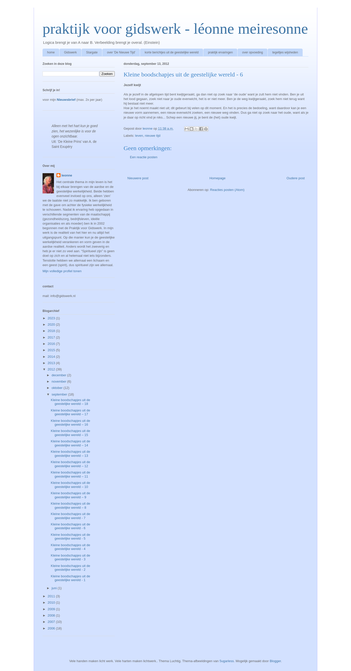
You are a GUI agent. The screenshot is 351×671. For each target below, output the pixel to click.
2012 (52, 369)
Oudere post (295, 178)
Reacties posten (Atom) (227, 190)
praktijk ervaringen (220, 52)
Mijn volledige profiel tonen (62, 271)
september (60, 394)
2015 (52, 350)
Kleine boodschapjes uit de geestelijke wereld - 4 (70, 547)
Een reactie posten (143, 157)
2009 (52, 609)
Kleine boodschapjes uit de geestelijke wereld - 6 (70, 526)
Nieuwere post (137, 178)
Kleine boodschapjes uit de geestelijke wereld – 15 (70, 433)
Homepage (217, 178)
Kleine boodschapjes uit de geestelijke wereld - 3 (70, 557)
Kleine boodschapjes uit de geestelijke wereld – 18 (70, 402)
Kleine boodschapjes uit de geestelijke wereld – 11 (70, 474)
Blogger (275, 661)
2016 (52, 344)
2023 (52, 318)
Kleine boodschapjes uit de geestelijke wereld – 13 (70, 454)
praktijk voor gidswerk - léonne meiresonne (175, 28)
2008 (52, 615)
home (51, 52)
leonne (67, 175)
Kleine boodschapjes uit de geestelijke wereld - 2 (70, 568)
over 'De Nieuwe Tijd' (121, 52)
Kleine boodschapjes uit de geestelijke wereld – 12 (70, 464)
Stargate (91, 52)
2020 (52, 324)
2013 (52, 363)
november (59, 381)
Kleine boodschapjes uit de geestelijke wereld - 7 (70, 516)
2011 (52, 596)
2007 (52, 622)
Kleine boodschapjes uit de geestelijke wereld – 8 (70, 505)
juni (55, 588)
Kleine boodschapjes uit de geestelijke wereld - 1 (70, 578)
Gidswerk (70, 52)
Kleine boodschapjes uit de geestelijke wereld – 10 (70, 485)
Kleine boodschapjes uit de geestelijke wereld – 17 (70, 412)
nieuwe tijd (152, 135)
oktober (58, 388)
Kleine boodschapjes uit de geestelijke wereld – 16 (70, 423)
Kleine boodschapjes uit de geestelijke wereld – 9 (70, 495)
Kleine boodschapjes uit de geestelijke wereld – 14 (70, 443)
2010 (52, 602)
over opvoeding (252, 52)
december (59, 375)
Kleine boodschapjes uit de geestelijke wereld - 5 (70, 537)
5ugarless (227, 661)
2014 (52, 357)
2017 (52, 337)
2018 (52, 331)
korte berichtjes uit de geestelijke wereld (172, 52)
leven (139, 135)
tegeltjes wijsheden (285, 52)
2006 (52, 628)
